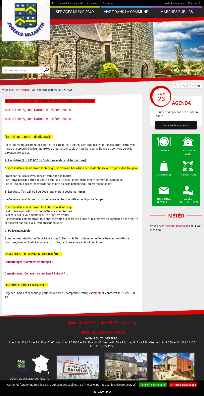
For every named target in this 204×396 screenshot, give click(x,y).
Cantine (164, 150)
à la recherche (81, 3)
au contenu (65, 3)
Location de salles (187, 152)
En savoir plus (103, 391)
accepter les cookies (177, 226)
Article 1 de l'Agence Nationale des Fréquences (38, 110)
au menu (95, 3)
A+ (191, 85)
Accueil (24, 90)
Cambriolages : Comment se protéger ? (29, 262)
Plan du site (194, 3)
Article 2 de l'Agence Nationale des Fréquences (38, 119)
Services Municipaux (75, 11)
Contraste (108, 3)
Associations (188, 174)
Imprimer (199, 85)
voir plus (97, 293)
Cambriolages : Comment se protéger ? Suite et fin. (36, 273)
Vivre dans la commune (126, 11)
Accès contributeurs (188, 200)
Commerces (163, 174)
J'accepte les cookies (153, 385)
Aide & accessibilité (175, 3)
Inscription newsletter (164, 200)
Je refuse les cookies (183, 385)
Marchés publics (176, 11)
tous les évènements (176, 125)
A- (176, 85)
